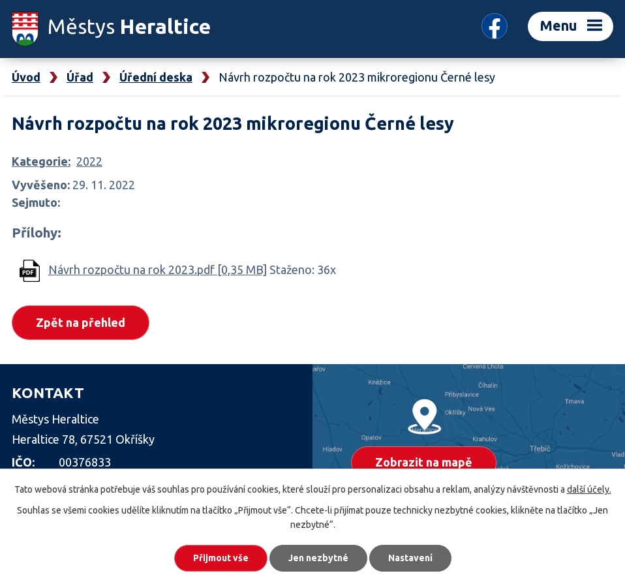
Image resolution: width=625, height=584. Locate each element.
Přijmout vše (221, 558)
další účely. (589, 489)
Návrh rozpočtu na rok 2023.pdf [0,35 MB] (157, 269)
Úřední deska (155, 77)
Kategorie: (41, 161)
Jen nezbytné (318, 558)
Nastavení (410, 558)
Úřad (80, 77)
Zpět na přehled (80, 322)
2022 (89, 161)
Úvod (26, 77)
